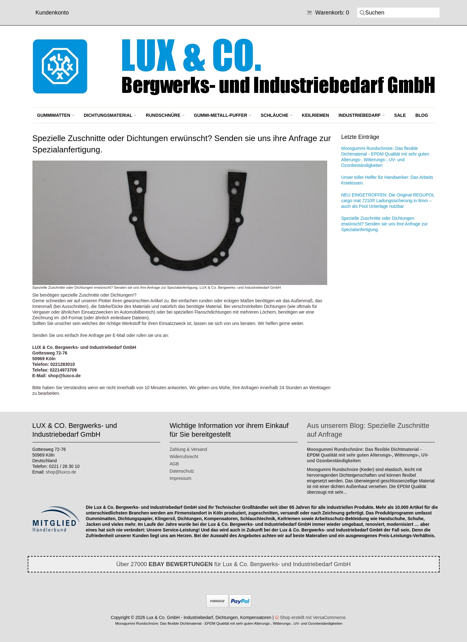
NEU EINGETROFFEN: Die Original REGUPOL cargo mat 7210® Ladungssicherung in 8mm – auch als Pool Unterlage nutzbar (388, 200)
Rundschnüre (165, 115)
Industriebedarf (362, 115)
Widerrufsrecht (184, 456)
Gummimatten (55, 115)
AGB (174, 463)
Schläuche (277, 115)
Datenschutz (182, 471)
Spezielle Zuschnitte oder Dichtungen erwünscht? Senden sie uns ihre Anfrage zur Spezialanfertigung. (384, 224)
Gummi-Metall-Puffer (222, 115)
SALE (400, 115)
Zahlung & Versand (188, 449)
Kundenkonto (52, 12)
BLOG (421, 115)
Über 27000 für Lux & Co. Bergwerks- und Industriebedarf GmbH (233, 564)
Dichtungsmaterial (110, 115)
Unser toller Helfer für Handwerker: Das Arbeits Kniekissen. (387, 180)
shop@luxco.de (61, 471)
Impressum (180, 478)
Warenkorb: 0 (327, 12)
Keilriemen (315, 115)
